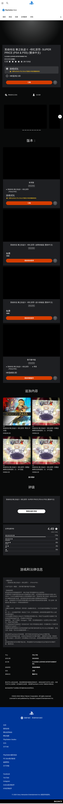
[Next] (60, 116)
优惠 (16, 17)
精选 (10, 17)
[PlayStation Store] (10, 10)
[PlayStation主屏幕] (31, 3)
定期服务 (24, 17)
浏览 (31, 17)
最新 (4, 17)
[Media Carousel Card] (25, 117)
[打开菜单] (2, 3)
